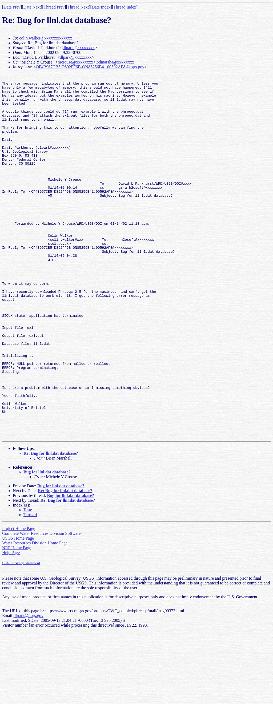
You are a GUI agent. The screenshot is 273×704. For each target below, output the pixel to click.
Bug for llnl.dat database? (47, 544)
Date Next (32, 7)
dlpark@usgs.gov (28, 687)
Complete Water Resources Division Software (41, 605)
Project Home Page (18, 600)
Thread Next (78, 7)
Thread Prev (54, 7)
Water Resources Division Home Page (34, 615)
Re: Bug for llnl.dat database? (50, 525)
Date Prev (12, 7)
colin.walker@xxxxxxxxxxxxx (45, 38)
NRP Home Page (16, 620)
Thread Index (124, 7)
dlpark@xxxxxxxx (79, 47)
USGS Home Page (18, 610)
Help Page (11, 624)
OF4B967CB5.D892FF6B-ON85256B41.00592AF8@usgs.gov (90, 67)
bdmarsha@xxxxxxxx (115, 62)
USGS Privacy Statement (21, 635)
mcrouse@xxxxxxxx (75, 62)
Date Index (101, 7)
